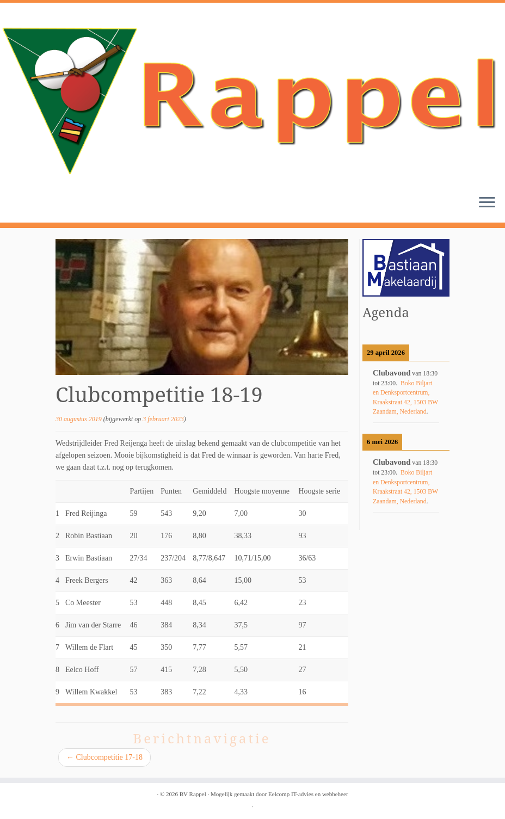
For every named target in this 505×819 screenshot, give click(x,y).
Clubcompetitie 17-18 (104, 757)
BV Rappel (193, 794)
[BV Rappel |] (252, 94)
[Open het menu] (487, 203)
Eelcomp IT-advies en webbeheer (308, 794)
